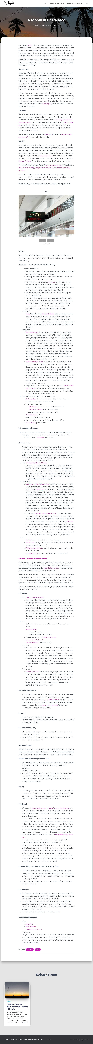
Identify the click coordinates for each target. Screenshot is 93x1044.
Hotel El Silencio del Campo (36, 597)
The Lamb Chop (31, 423)
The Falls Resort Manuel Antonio (37, 463)
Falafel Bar (30, 548)
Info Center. (28, 161)
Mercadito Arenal (32, 629)
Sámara (21, 161)
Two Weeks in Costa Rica (35, 929)
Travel (38, 949)
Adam (30, 45)
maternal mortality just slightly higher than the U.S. (42, 168)
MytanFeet (30, 924)
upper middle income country (55, 165)
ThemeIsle (86, 1040)
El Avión (28, 540)
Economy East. (49, 134)
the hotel (70, 521)
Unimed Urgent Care (33, 672)
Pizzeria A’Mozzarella (37, 409)
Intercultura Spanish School (35, 362)
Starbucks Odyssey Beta (52, 568)
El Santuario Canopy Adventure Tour (46, 513)
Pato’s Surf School (32, 332)
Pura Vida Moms (31, 927)
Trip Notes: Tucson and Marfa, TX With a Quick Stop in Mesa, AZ (17, 1006)
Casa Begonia (47, 104)
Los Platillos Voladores (53, 700)
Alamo (28, 314)
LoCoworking (51, 282)
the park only (43, 489)
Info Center (51, 314)
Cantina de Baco (31, 399)
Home (45, 3)
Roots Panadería (31, 415)
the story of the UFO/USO (53, 705)
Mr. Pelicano (33, 407)
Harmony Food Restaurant (35, 640)
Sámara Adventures (47, 156)
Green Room (41, 437)
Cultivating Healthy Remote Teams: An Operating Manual (66, 3)
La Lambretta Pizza (33, 553)
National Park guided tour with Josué (39, 484)
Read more (24, 1022)
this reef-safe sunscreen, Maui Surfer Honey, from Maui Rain (53, 808)
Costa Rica (30, 949)
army (22, 168)
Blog (86, 3)
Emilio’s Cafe (30, 543)
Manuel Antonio (39, 548)
